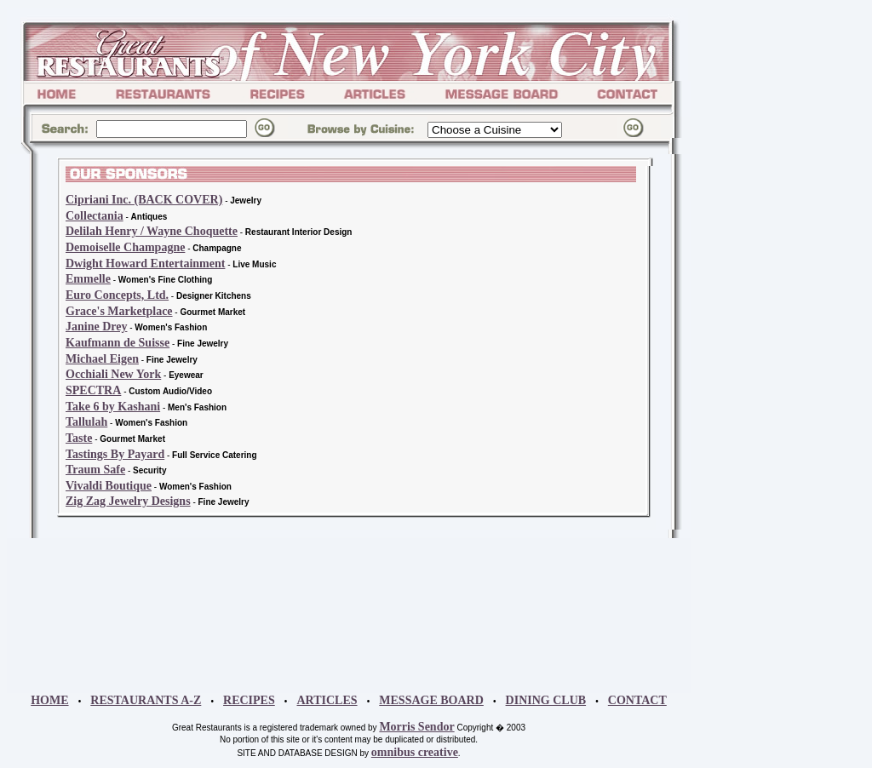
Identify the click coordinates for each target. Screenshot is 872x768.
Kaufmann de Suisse (117, 342)
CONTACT (637, 700)
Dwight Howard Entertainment (145, 263)
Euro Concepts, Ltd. (117, 295)
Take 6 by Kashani (113, 406)
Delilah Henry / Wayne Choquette (152, 231)
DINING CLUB (546, 700)
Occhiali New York (113, 374)
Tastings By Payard (115, 454)
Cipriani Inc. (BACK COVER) (144, 199)
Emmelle (88, 278)
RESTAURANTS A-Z (145, 700)
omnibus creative (414, 752)
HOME (49, 700)
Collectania (94, 215)
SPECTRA (93, 390)
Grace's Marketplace (119, 311)
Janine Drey (96, 326)
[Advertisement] (742, 374)
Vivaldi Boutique (109, 485)
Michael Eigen (102, 358)
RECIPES (249, 700)
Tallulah (86, 422)
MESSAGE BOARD (431, 700)
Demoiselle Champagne (125, 247)
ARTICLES (326, 700)
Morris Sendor (416, 726)
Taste (79, 438)
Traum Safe (95, 469)
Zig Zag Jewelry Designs (128, 501)
